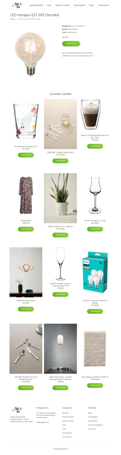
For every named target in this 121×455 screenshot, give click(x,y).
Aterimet (65, 415)
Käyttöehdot (93, 423)
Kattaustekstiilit (36, 6)
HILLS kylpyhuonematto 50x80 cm (95, 379)
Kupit (64, 427)
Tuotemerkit (103, 6)
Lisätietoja (71, 46)
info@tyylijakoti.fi (42, 425)
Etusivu (12, 21)
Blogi (91, 6)
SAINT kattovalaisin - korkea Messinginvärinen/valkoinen (60, 380)
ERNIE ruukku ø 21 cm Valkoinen (60, 229)
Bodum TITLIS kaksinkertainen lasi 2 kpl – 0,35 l (95, 139)
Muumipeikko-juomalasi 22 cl (25, 149)
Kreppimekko (26, 223)
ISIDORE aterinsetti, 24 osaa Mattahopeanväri (26, 380)
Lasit (49, 6)
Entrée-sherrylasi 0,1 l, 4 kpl (95, 223)
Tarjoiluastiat (79, 6)
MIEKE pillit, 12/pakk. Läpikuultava (60, 155)
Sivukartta (92, 431)
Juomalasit (80, 28)
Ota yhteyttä (93, 419)
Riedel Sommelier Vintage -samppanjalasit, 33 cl (60, 287)
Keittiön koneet (62, 6)
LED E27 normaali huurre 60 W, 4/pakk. (95, 304)
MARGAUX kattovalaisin (26, 303)
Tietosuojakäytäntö (95, 427)
